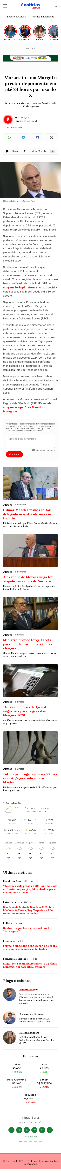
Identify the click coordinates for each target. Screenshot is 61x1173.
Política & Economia (43, 16)
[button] (20, 1142)
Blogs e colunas (17, 980)
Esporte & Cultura (16, 16)
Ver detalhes (30, 1136)
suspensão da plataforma (20, 287)
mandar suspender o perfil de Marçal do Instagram (28, 407)
